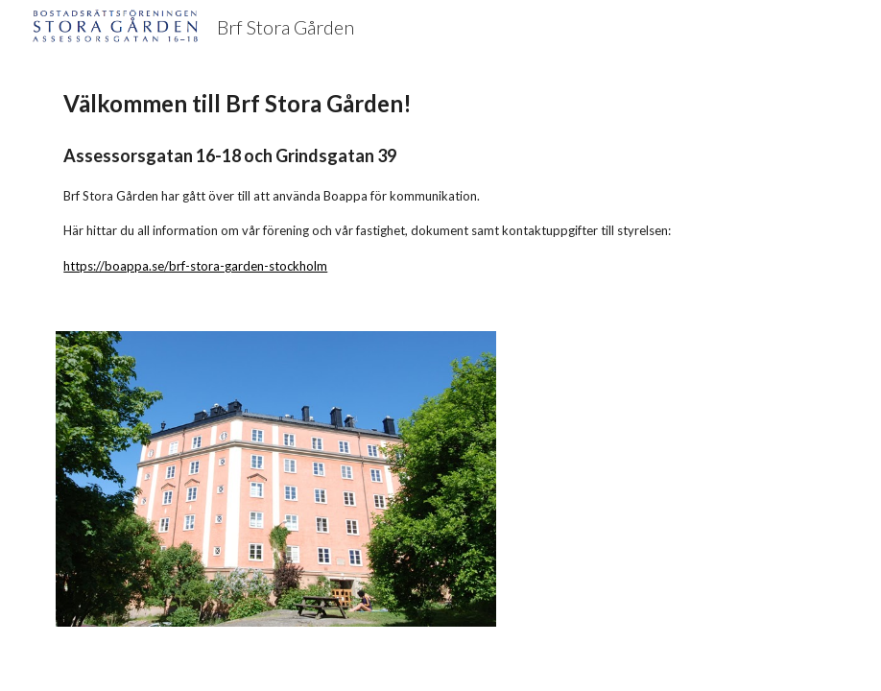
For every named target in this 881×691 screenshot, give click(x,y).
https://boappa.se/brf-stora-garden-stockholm (195, 266)
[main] (407, 181)
